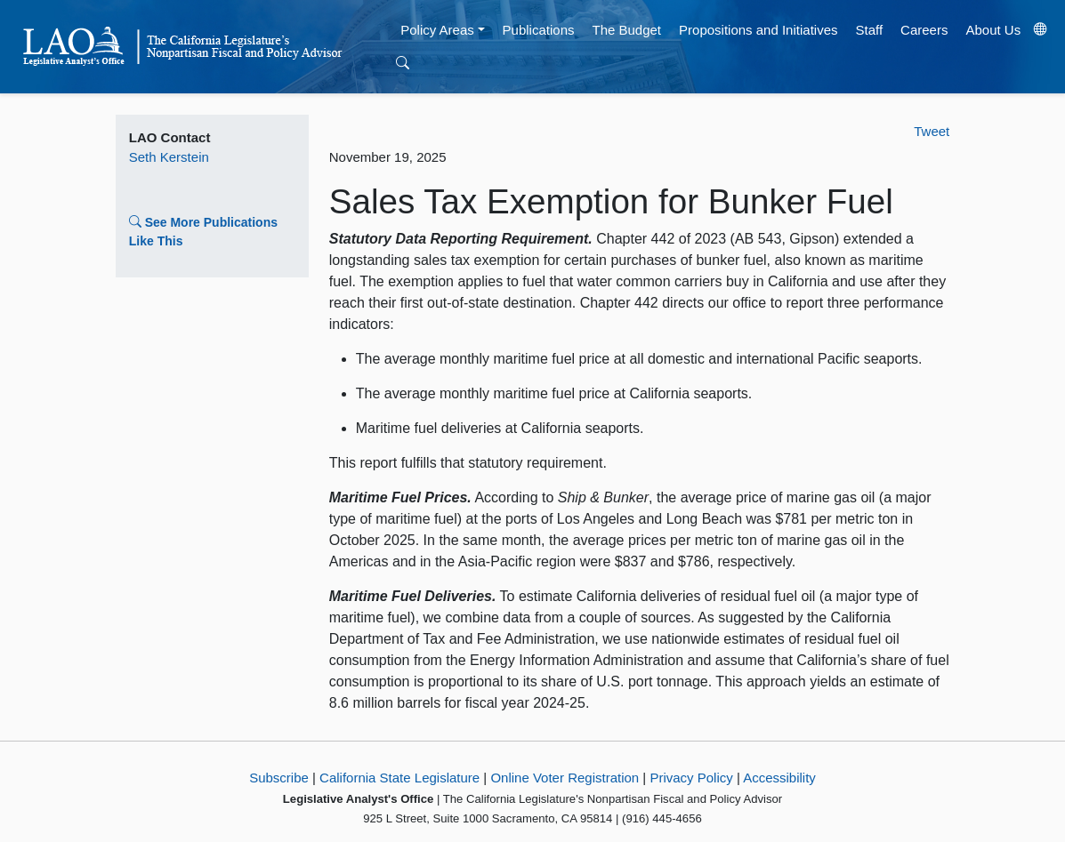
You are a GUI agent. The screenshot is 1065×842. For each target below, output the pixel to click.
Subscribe (279, 777)
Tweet (931, 131)
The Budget (626, 29)
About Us (993, 29)
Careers (924, 29)
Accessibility (779, 777)
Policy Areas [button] (437, 29)
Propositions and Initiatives (758, 29)
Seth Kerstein (169, 156)
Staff (869, 29)
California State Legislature (399, 777)
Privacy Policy (690, 777)
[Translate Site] (1041, 30)
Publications (539, 29)
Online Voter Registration (564, 777)
